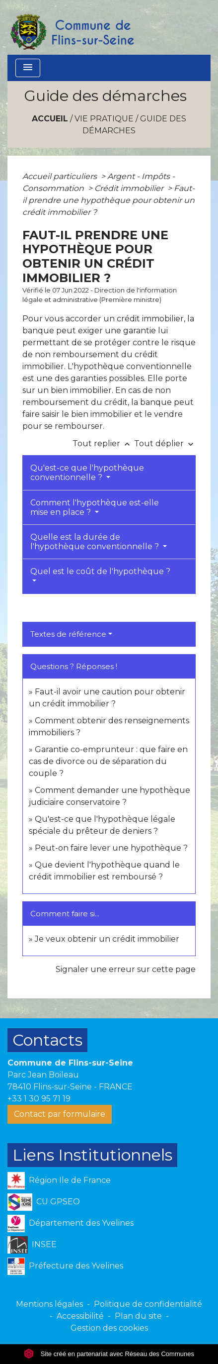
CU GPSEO (43, 1202)
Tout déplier (165, 443)
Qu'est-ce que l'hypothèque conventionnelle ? (87, 472)
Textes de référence (68, 634)
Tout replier (103, 443)
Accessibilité (80, 1316)
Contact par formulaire (59, 1114)
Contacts (47, 1040)
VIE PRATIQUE (104, 118)
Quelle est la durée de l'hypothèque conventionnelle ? (95, 541)
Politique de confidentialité (148, 1304)
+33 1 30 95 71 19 (39, 1098)
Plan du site (138, 1316)
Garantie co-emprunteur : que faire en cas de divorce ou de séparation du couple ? (108, 761)
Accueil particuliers (60, 176)
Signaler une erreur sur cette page (126, 969)
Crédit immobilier (129, 188)
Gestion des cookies (109, 1328)
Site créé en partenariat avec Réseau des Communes (109, 1354)
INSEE (32, 1245)
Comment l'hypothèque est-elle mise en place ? (94, 507)
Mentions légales (49, 1304)
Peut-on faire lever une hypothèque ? (111, 848)
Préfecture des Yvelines (65, 1266)
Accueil (50, 118)
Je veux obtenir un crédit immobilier (107, 939)
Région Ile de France (59, 1180)
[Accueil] (71, 27)
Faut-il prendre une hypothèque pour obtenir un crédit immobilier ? (108, 200)
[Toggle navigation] (27, 68)
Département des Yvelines (70, 1223)
